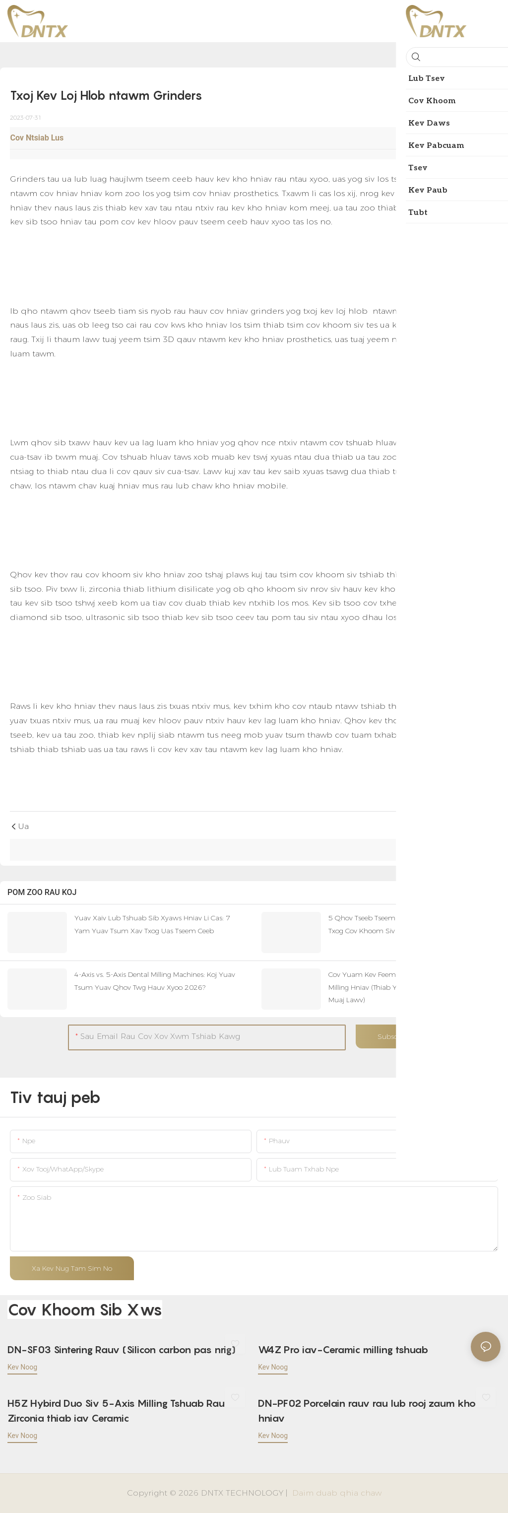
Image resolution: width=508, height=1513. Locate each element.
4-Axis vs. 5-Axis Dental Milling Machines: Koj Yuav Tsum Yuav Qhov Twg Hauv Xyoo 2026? (154, 980)
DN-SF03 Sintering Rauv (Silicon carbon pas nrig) (121, 1350)
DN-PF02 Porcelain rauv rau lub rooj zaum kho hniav (367, 1410)
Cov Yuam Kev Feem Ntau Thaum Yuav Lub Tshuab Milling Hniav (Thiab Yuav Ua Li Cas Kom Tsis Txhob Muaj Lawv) (413, 987)
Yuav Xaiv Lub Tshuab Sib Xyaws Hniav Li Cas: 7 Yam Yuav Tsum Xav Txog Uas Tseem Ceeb (152, 924)
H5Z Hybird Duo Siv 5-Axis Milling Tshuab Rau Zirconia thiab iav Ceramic (116, 1410)
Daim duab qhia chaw (335, 1493)
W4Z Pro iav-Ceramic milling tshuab (343, 1350)
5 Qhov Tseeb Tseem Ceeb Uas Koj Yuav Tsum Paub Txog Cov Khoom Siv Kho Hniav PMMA (412, 924)
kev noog (22, 1367)
